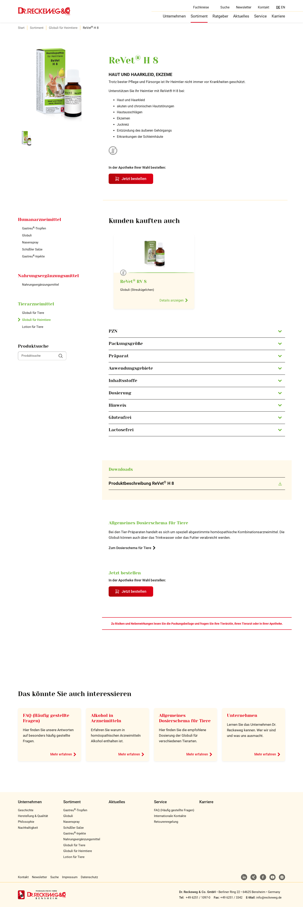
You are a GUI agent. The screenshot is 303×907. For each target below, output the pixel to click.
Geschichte (25, 810)
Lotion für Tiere (32, 327)
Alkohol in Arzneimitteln (106, 718)
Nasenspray (30, 242)
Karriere (278, 16)
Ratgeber (220, 16)
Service (260, 16)
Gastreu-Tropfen (34, 228)
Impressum (70, 877)
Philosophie (26, 822)
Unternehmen (174, 16)
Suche (224, 7)
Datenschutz (89, 877)
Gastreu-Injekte (33, 256)
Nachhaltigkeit (28, 828)
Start (21, 28)
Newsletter (243, 7)
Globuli (27, 235)
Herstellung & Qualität (33, 816)
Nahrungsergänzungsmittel (40, 284)
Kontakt (263, 7)
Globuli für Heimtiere (63, 28)
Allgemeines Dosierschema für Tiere (185, 718)
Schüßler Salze (32, 249)
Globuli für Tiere (33, 313)
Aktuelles (241, 16)
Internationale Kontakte (170, 816)
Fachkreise (201, 7)
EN (283, 7)
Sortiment (199, 16)
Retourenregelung (166, 822)
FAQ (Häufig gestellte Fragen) (174, 810)
